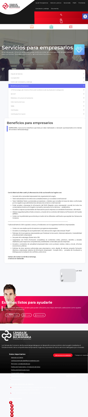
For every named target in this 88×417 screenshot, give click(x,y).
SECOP (47, 94)
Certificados (47, 110)
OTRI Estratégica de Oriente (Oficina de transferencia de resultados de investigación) (47, 90)
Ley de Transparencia (42, 3)
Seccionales (67, 3)
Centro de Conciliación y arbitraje (47, 82)
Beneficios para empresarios (47, 86)
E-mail (26, 315)
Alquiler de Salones (47, 74)
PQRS (74, 3)
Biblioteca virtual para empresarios (47, 98)
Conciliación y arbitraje (42, 8)
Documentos (54, 8)
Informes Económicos (47, 102)
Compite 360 (47, 78)
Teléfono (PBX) (12, 315)
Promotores (81, 3)
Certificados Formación (47, 114)
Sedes (47, 106)
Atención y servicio (55, 3)
